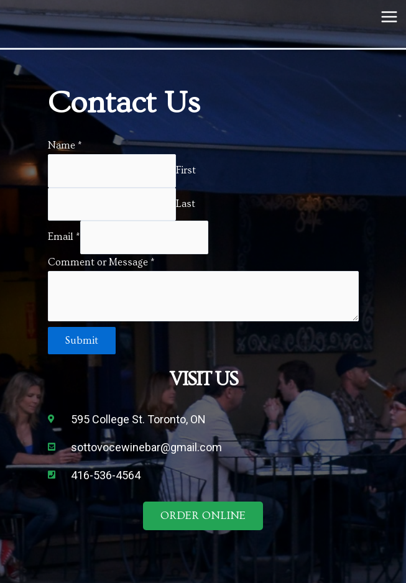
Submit (81, 340)
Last (185, 203)
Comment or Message (101, 262)
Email (64, 237)
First (186, 170)
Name (65, 145)
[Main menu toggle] (389, 17)
